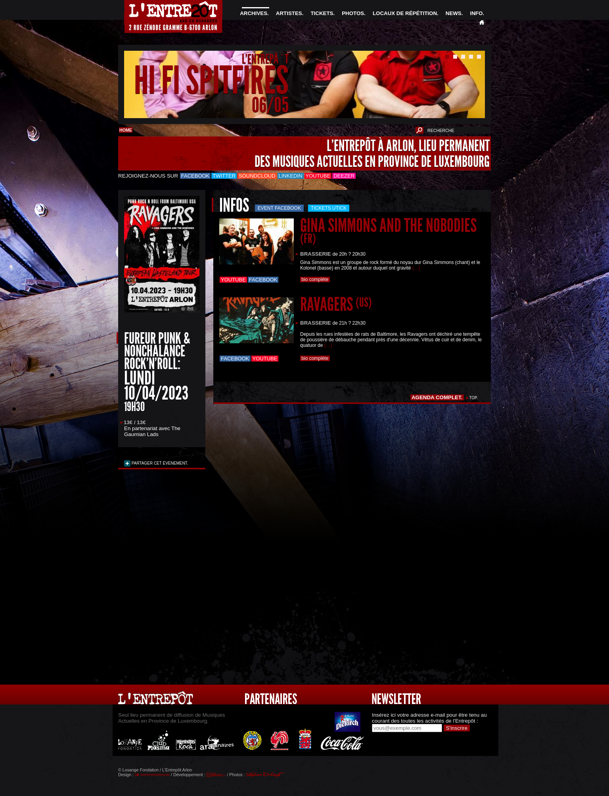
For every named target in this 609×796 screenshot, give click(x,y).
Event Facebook (279, 208)
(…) (416, 268)
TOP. (473, 398)
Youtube (318, 176)
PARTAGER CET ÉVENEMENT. (159, 463)
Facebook (195, 176)
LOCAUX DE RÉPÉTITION (405, 13)
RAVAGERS (336, 304)
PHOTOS (353, 13)
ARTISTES (289, 13)
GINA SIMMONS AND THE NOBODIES (388, 230)
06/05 (270, 104)
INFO (476, 13)
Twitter (224, 176)
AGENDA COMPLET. (437, 397)
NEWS (454, 13)
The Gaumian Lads (152, 431)
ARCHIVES (253, 13)
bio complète (315, 279)
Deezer (343, 176)
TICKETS (321, 13)
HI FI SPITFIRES (211, 80)
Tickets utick (329, 208)
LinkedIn (291, 176)
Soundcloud (257, 176)
